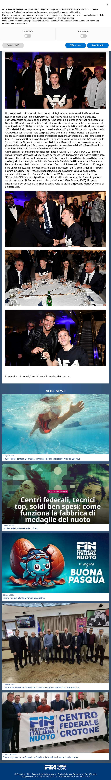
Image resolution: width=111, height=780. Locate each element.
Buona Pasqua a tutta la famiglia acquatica (24, 597)
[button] (107, 4)
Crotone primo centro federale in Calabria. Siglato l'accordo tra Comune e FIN (41, 687)
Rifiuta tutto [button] (75, 45)
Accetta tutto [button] (98, 45)
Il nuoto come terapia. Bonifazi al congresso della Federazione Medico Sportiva (41, 458)
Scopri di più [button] (13, 45)
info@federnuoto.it (29, 776)
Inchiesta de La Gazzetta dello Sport (20, 528)
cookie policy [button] (73, 12)
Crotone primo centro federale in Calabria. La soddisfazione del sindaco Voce (40, 757)
